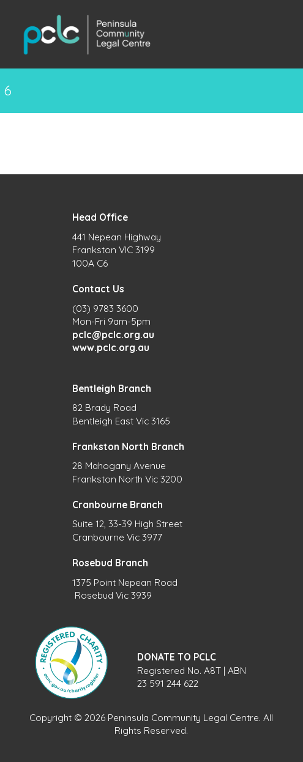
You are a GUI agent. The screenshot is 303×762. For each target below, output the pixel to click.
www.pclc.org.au (110, 347)
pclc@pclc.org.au (113, 335)
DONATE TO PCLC (176, 657)
